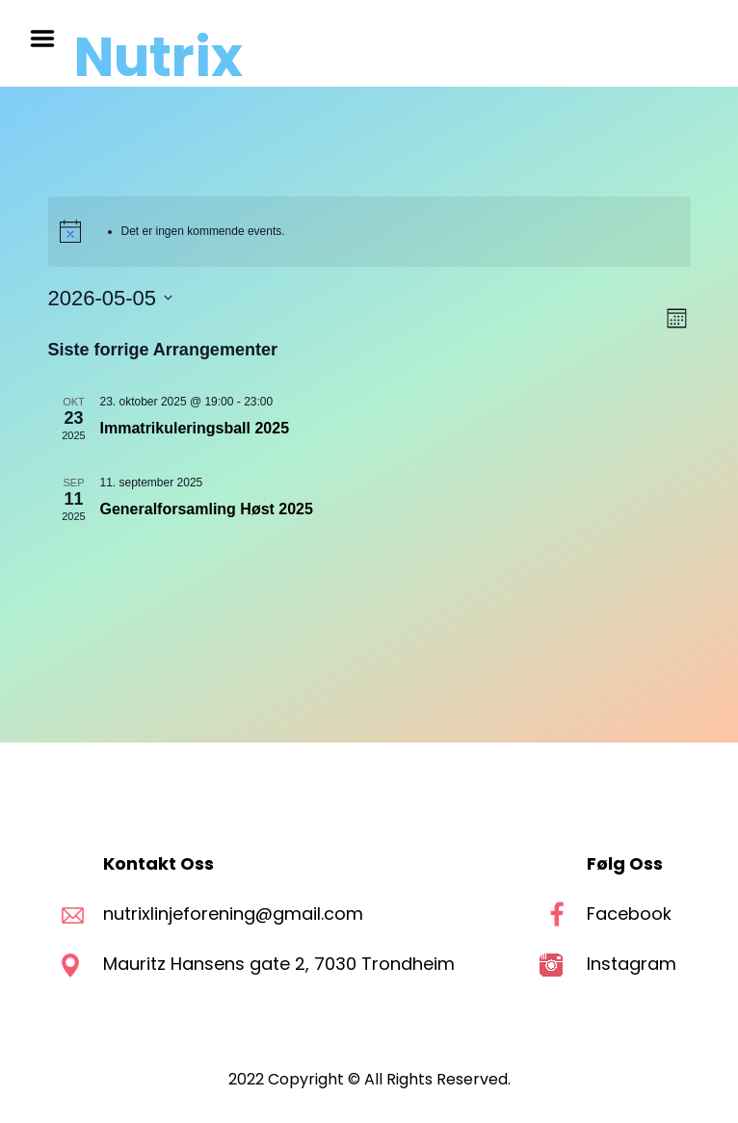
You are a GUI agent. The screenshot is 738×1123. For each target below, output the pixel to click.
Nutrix (158, 58)
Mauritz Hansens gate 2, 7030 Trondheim (281, 964)
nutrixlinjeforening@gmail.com (233, 913)
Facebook (629, 913)
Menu (49, 38)
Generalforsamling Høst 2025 (206, 509)
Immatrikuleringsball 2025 (195, 428)
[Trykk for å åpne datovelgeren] (110, 298)
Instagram (631, 964)
